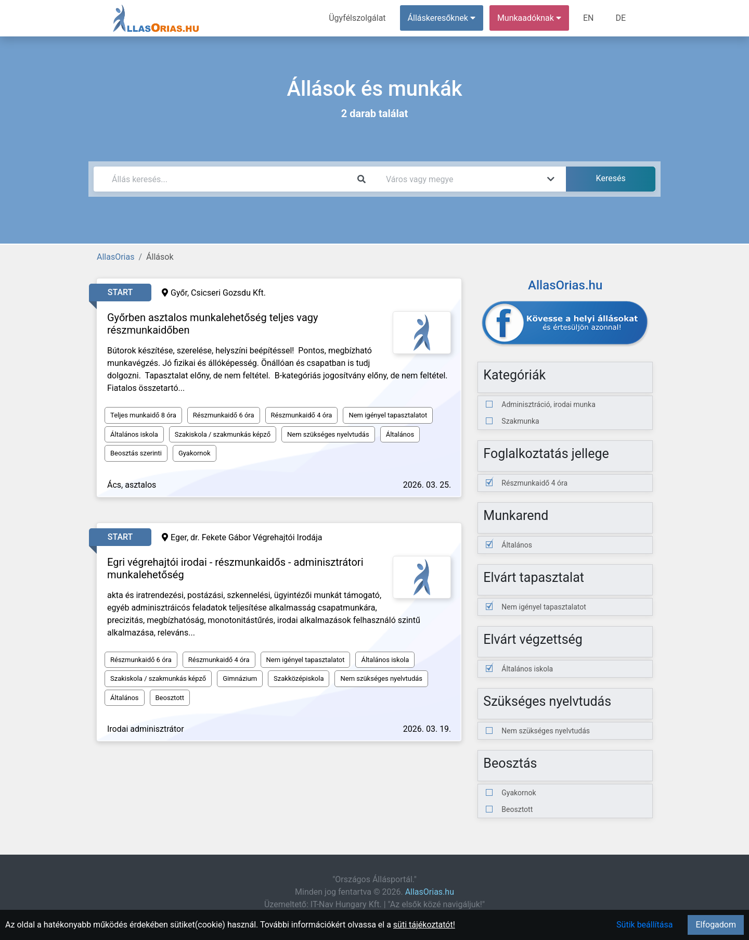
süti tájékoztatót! (424, 925)
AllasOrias (115, 257)
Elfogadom (715, 925)
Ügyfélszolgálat (357, 18)
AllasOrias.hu (429, 892)
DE (620, 18)
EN (588, 18)
